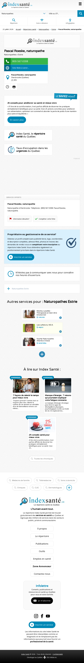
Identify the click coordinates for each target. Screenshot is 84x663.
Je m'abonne (44, 600)
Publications (42, 543)
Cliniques (21, 487)
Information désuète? (21, 219)
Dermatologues (55, 487)
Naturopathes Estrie (20, 288)
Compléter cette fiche (47, 219)
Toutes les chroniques (43, 458)
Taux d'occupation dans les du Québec (32, 149)
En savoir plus (17, 119)
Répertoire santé (29, 29)
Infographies (70, 21)
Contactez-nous (42, 573)
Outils (42, 551)
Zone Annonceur (42, 566)
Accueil (18, 29)
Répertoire (14, 21)
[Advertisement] (42, 176)
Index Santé (25, 654)
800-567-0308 (20, 61)
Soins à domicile (68, 480)
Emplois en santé (42, 558)
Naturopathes (44, 29)
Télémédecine (45, 480)
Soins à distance (42, 21)
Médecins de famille (21, 480)
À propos (42, 528)
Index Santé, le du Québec (30, 135)
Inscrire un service (23, 257)
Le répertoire (42, 536)
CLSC (37, 487)
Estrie (54, 29)
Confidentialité (58, 654)
